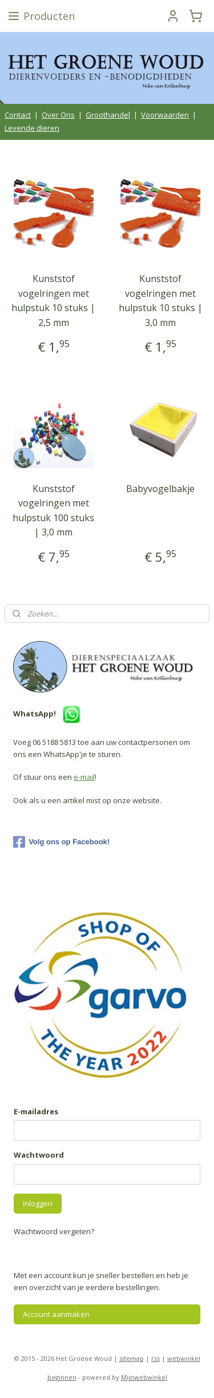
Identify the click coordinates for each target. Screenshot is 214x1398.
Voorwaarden (165, 115)
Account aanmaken (56, 1314)
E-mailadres (36, 1111)
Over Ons (58, 115)
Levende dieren (32, 128)
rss (155, 1358)
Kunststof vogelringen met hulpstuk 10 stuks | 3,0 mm (161, 300)
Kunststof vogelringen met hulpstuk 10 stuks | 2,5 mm (53, 300)
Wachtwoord (39, 1155)
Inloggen (38, 1203)
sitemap (131, 1358)
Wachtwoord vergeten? (54, 1231)
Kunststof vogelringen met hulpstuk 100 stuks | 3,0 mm (53, 510)
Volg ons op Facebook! (61, 842)
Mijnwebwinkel (144, 1377)
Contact (18, 115)
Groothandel (108, 115)
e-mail (84, 777)
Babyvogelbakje (160, 488)
